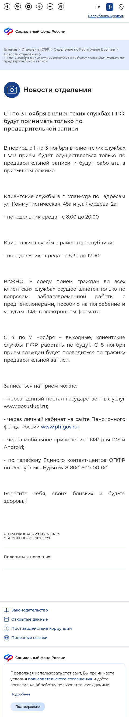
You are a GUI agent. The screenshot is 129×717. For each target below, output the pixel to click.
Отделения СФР (35, 49)
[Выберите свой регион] (122, 7)
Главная (10, 49)
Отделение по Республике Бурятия (84, 49)
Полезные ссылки (29, 637)
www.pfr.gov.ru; (60, 427)
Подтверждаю (27, 707)
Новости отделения (21, 54)
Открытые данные (29, 619)
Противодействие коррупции (41, 628)
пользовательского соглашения (60, 679)
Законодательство (29, 610)
